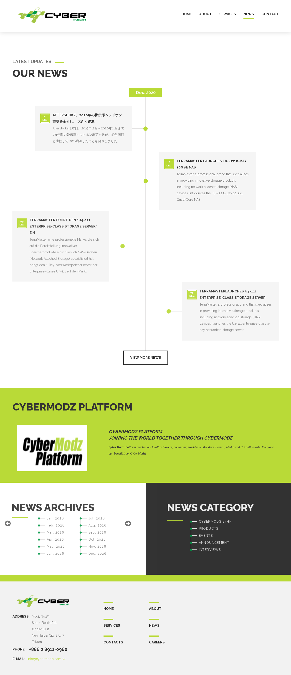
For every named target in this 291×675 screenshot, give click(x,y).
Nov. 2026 (39, 546)
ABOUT (155, 609)
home (187, 14)
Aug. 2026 (39, 525)
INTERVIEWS (268, 549)
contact (270, 14)
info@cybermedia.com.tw (46, 659)
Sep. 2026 (39, 532)
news (248, 14)
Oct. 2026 (39, 539)
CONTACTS (113, 642)
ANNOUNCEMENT (272, 542)
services (227, 14)
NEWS (154, 625)
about (205, 14)
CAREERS (157, 642)
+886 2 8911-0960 (48, 649)
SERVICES (112, 625)
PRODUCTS (266, 528)
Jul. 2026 (38, 518)
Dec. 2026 (39, 553)
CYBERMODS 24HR (273, 521)
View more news (145, 358)
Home (109, 609)
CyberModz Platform (135, 431)
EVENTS (264, 535)
